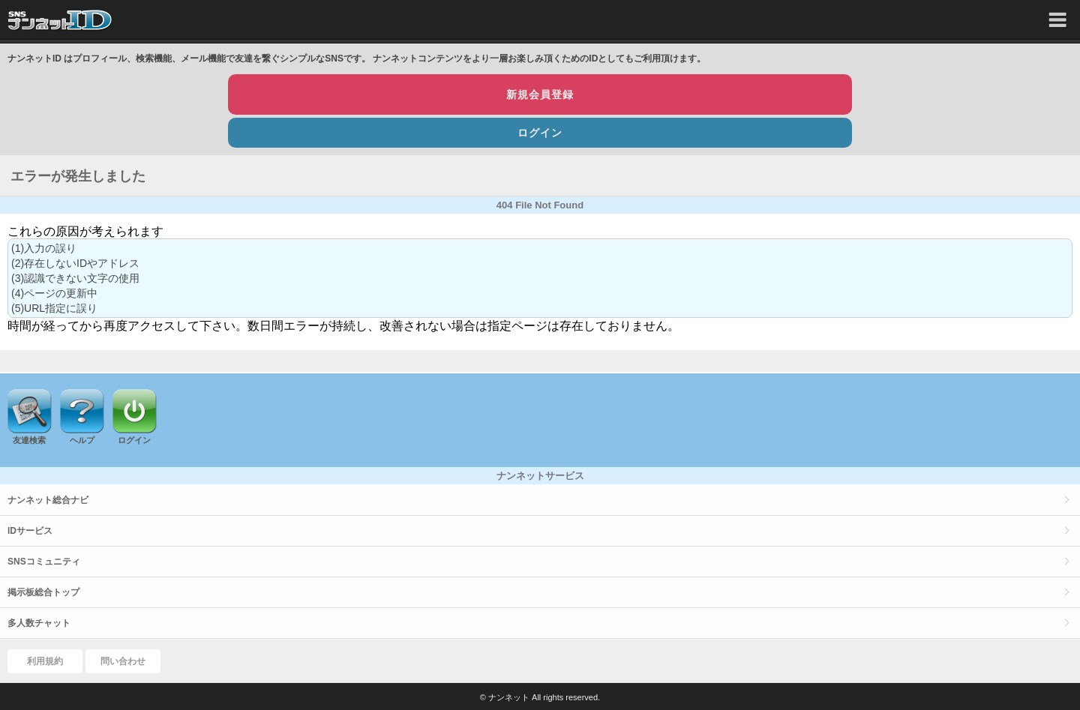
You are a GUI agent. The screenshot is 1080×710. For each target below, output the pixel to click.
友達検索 (29, 440)
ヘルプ (82, 440)
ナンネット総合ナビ (48, 500)
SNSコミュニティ (44, 561)
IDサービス (30, 531)
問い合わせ (123, 661)
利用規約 (45, 661)
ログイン (540, 133)
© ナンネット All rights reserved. (540, 697)
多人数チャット (39, 623)
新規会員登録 (540, 94)
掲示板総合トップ (44, 592)
